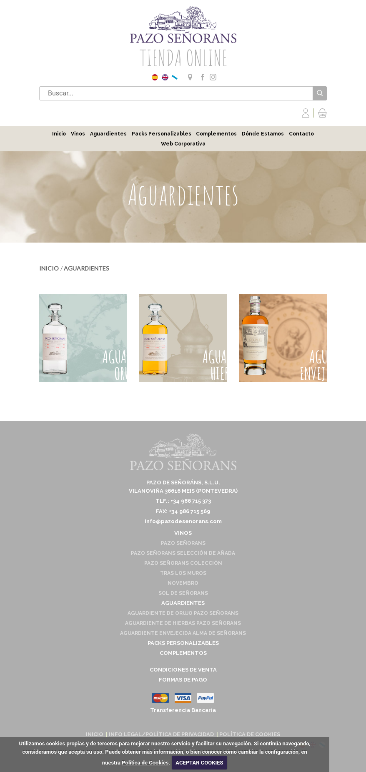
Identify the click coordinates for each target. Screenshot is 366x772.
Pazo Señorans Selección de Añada (183, 553)
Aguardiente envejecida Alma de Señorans (183, 633)
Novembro (183, 583)
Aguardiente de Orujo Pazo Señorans (183, 613)
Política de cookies (249, 734)
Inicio (59, 134)
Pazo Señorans (183, 543)
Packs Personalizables (161, 134)
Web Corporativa (183, 144)
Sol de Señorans (183, 593)
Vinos (78, 134)
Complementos (216, 134)
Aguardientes (108, 134)
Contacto (301, 134)
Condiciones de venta (183, 670)
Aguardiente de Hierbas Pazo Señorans (183, 623)
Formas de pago (183, 680)
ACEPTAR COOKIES (199, 762)
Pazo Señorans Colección (183, 563)
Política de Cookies (145, 762)
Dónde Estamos (263, 134)
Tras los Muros (183, 573)
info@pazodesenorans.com (183, 521)
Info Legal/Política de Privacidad (161, 734)
